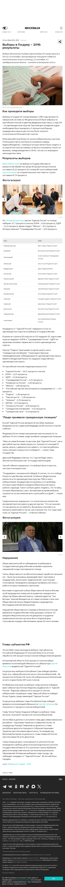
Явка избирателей (10, 163)
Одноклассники (16, 786)
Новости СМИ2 (7, 773)
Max (33, 786)
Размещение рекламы (49, 793)
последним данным (14, 220)
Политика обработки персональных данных (16, 851)
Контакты (33, 793)
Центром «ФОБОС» (33, 858)
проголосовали (9, 172)
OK (54, 879)
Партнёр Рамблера (8, 873)
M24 (13, 779)
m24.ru (8, 802)
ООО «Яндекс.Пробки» (20, 862)
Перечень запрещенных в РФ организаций (31, 799)
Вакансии (6, 793)
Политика (23, 40)
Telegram (4, 786)
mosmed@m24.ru (13, 841)
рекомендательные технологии (41, 855)
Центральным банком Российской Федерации (27, 860)
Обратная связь (20, 793)
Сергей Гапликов (46, 704)
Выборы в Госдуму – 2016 (19, 764)
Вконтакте (10, 786)
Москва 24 (32, 28)
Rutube (22, 786)
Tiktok (28, 786)
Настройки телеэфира (9, 799)
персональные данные (21, 880)
